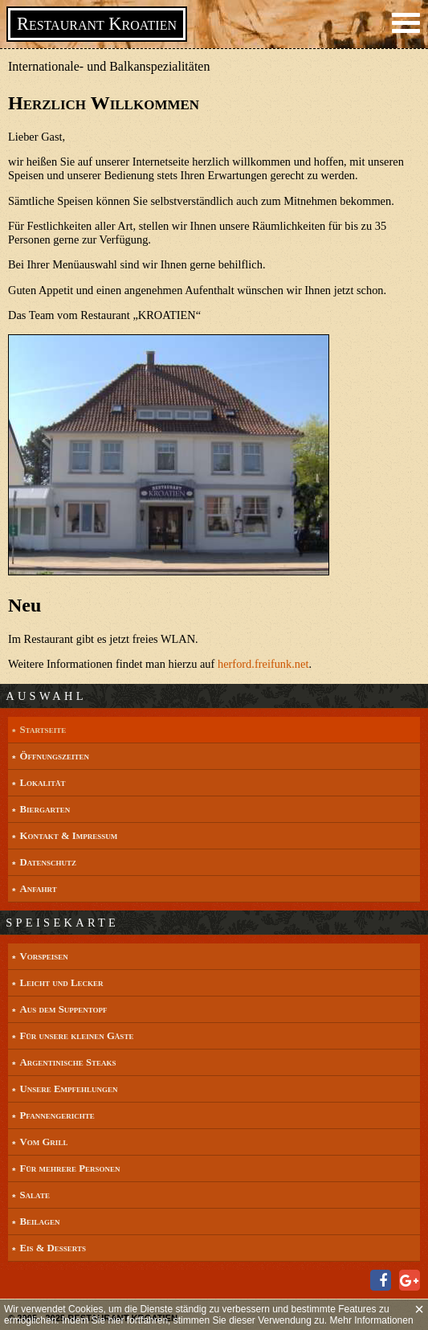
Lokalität (42, 782)
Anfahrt (37, 888)
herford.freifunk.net (263, 663)
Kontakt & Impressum (68, 835)
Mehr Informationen (372, 1320)
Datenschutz (47, 862)
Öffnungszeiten (53, 756)
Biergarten (44, 809)
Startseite (42, 729)
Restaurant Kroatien (97, 24)
